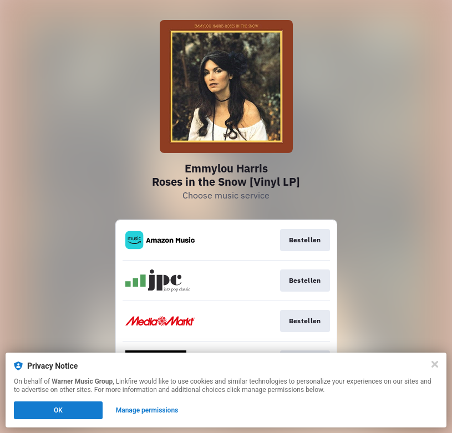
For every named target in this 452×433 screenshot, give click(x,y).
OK (58, 410)
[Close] (435, 364)
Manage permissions (147, 410)
